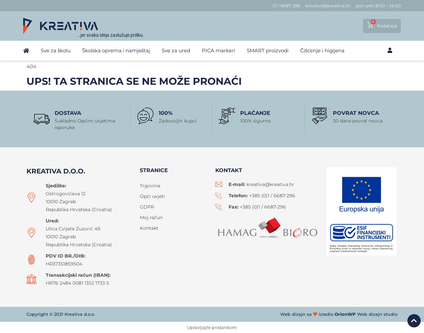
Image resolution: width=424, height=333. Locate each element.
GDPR (147, 207)
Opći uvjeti (152, 196)
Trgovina (150, 186)
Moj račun (151, 217)
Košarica (387, 26)
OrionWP (345, 314)
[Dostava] (41, 119)
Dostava (68, 113)
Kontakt (149, 228)
